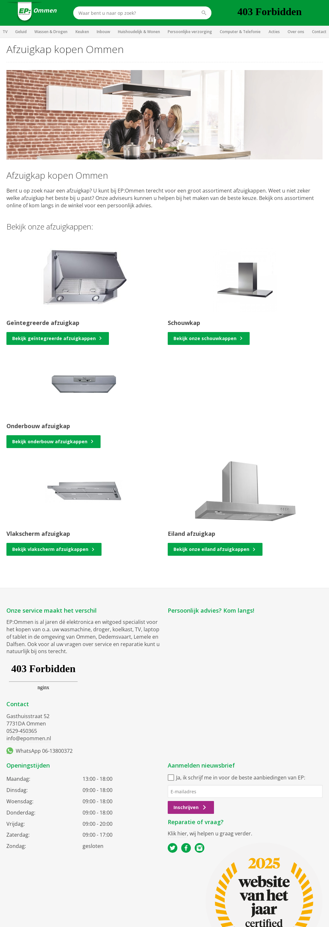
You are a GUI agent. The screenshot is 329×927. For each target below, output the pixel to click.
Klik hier (177, 833)
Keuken (82, 31)
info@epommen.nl (28, 738)
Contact (319, 31)
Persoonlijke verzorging (190, 31)
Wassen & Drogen (50, 31)
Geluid (21, 31)
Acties (274, 31)
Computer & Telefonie (240, 31)
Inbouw (103, 31)
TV (5, 31)
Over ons (296, 31)
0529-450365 (21, 730)
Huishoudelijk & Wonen (139, 31)
